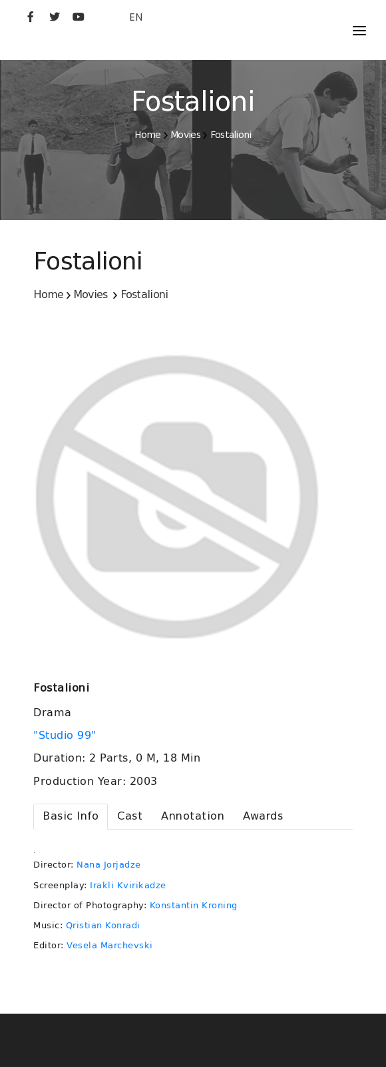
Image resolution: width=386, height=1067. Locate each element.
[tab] (70, 817)
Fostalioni (231, 134)
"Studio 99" (66, 736)
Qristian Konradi (103, 925)
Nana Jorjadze (109, 865)
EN (135, 17)
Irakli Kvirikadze (128, 885)
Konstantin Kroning (194, 905)
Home (147, 134)
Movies (185, 134)
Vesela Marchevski (110, 945)
